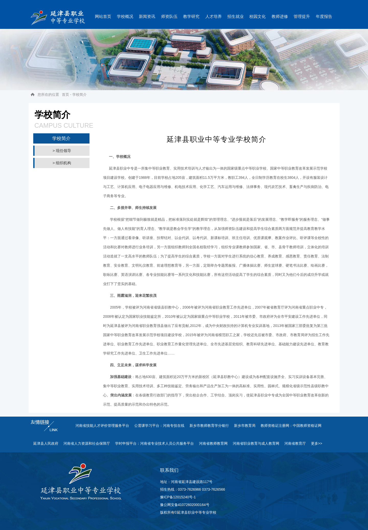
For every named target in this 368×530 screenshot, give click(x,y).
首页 (65, 94)
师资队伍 (169, 16)
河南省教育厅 (295, 443)
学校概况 (125, 16)
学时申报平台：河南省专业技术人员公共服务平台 (154, 443)
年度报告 (324, 16)
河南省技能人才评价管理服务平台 (102, 425)
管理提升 (302, 16)
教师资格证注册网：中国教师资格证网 (291, 425)
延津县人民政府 (45, 443)
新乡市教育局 (244, 425)
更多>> (316, 443)
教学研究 (191, 16)
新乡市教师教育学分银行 (209, 425)
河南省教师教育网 (213, 443)
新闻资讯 (147, 16)
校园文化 (257, 16)
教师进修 (280, 16)
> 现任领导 (62, 150)
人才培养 (213, 16)
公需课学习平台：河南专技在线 (159, 425)
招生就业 (235, 16)
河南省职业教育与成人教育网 (256, 443)
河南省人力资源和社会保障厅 (86, 443)
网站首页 (103, 16)
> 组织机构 (62, 163)
